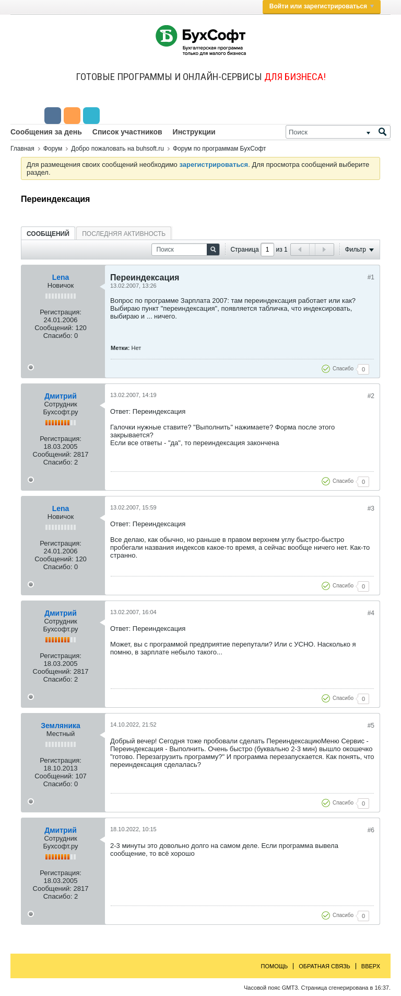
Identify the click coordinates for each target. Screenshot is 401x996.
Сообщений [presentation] (48, 233)
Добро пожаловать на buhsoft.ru (117, 148)
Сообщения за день (46, 132)
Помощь (274, 966)
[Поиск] (338, 132)
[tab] (48, 234)
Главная (22, 148)
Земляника (60, 725)
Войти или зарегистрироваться (321, 6)
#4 (371, 613)
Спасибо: (58, 335)
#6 (371, 830)
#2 (371, 396)
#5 (371, 725)
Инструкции (194, 132)
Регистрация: (60, 312)
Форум (52, 148)
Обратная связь (324, 966)
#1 (371, 277)
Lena (60, 277)
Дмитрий (60, 396)
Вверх (370, 966)
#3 (371, 508)
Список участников (127, 132)
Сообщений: (53, 328)
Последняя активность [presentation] (124, 233)
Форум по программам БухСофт (219, 148)
